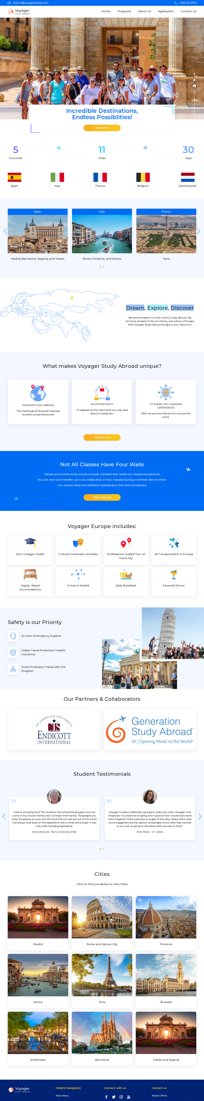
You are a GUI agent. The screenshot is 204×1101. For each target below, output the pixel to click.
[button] (100, 266)
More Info (102, 128)
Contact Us (188, 11)
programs (124, 11)
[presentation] (5, 231)
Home (108, 11)
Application (166, 11)
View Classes (102, 497)
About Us (144, 11)
